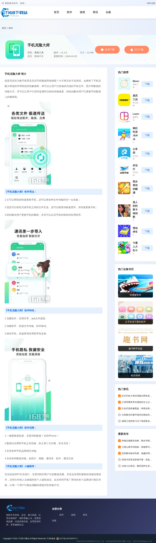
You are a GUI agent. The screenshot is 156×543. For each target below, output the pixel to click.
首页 (56, 12)
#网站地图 (151, 3)
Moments (138, 81)
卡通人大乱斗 (135, 247)
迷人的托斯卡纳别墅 (135, 209)
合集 (108, 12)
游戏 (82, 12)
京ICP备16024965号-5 (68, 538)
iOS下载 (139, 49)
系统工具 (39, 52)
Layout (137, 114)
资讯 (95, 12)
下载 (147, 84)
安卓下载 (110, 49)
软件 (69, 12)
